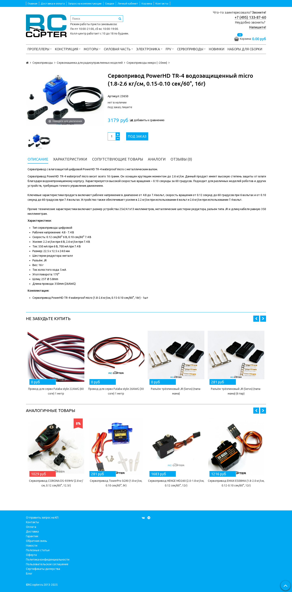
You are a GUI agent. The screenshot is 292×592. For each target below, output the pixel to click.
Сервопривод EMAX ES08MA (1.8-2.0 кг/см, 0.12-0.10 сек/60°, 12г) (236, 483)
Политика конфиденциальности (47, 559)
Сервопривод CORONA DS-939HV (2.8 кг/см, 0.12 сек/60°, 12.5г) (56, 483)
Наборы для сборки (245, 49)
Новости (31, 545)
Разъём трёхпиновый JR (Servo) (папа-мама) (176, 391)
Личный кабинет (128, 3)
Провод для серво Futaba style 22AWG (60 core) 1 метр (56, 391)
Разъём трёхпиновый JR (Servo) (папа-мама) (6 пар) (236, 391)
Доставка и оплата (53, 3)
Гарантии (32, 536)
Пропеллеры (40, 48)
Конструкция (68, 48)
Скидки (109, 3)
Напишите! (257, 27)
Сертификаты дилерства (43, 568)
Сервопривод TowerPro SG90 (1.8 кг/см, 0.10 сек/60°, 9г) (116, 483)
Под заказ (137, 136)
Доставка (32, 531)
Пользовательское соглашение (47, 564)
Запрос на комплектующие (85, 3)
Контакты (162, 3)
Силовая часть (118, 48)
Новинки (216, 49)
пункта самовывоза (104, 24)
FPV (170, 48)
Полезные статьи (37, 550)
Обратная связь (36, 540)
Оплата (31, 526)
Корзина (147, 3)
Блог (29, 573)
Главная (32, 3)
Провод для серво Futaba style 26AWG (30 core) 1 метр (116, 391)
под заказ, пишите (120, 107)
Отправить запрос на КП (42, 517)
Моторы (92, 48)
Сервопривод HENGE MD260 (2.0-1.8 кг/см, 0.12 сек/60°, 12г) (176, 483)
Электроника (149, 48)
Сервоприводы (191, 48)
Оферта (31, 554)
